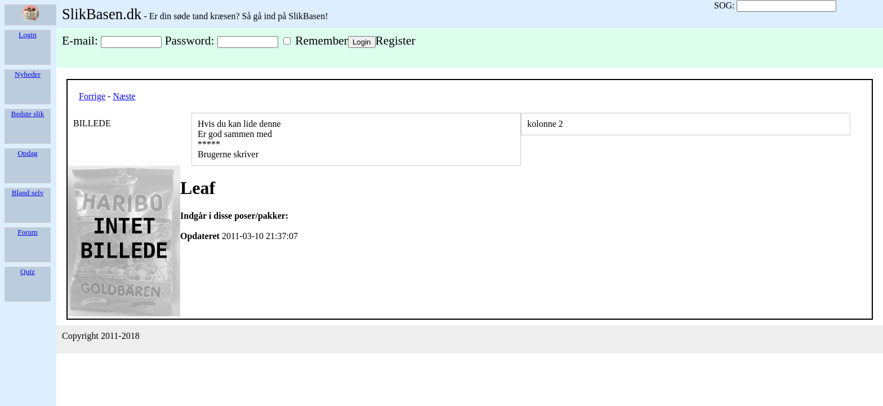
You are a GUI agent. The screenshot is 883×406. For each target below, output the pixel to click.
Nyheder (28, 74)
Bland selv (28, 192)
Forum (27, 232)
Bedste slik (27, 113)
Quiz (27, 271)
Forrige (92, 96)
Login (28, 34)
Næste (124, 96)
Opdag (27, 153)
